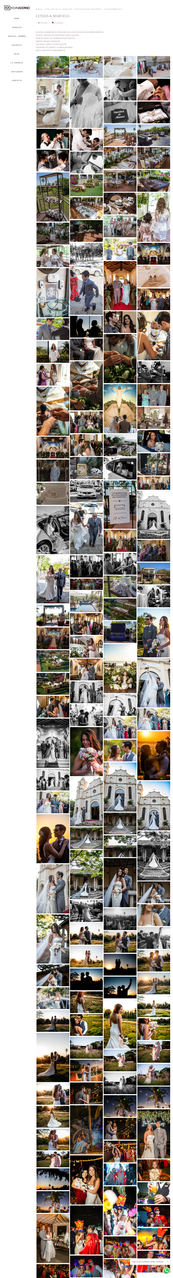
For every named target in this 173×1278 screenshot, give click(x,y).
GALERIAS (17, 45)
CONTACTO (17, 80)
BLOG (16, 54)
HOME (16, 18)
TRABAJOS (17, 27)
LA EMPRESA (17, 63)
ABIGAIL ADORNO (17, 36)
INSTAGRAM (17, 72)
